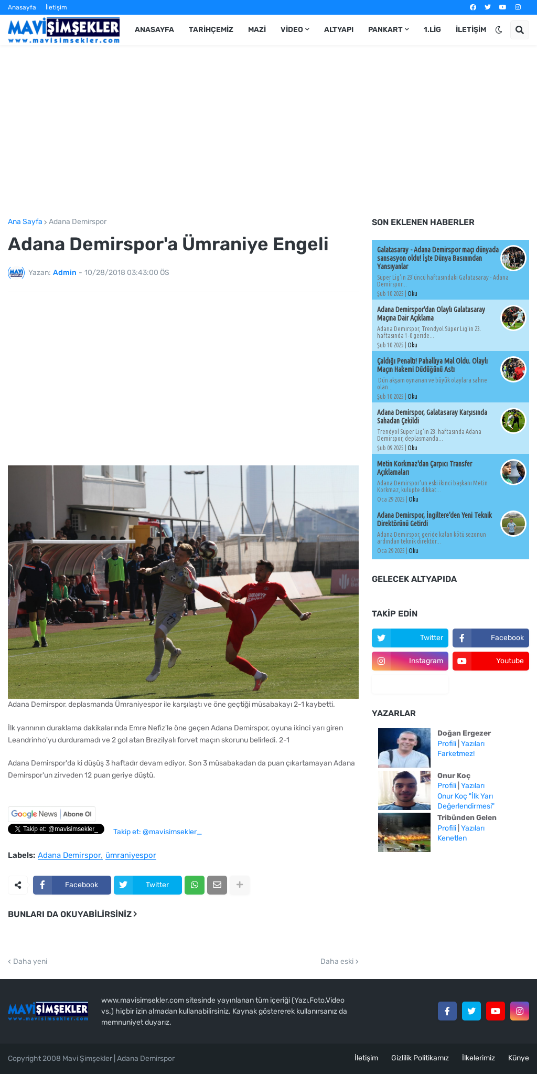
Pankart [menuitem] (385, 29)
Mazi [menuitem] (257, 29)
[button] (498, 29)
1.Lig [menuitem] (432, 29)
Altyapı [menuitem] (338, 29)
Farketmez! (456, 753)
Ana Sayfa (25, 222)
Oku (412, 293)
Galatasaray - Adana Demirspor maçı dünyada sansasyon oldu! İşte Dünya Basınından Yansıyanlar (438, 258)
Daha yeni (30, 961)
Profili (446, 743)
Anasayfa (22, 7)
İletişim (56, 7)
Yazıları (473, 743)
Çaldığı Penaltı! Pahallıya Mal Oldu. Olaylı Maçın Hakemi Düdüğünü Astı (432, 365)
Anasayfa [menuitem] (154, 29)
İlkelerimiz (478, 1058)
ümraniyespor (130, 856)
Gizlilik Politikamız (420, 1058)
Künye (518, 1058)
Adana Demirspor (77, 222)
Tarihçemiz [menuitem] (211, 29)
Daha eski (336, 961)
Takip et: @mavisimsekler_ (157, 831)
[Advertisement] (268, 131)
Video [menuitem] (292, 29)
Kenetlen (452, 838)
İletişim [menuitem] (471, 29)
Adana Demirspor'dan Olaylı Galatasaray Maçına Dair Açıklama (431, 313)
